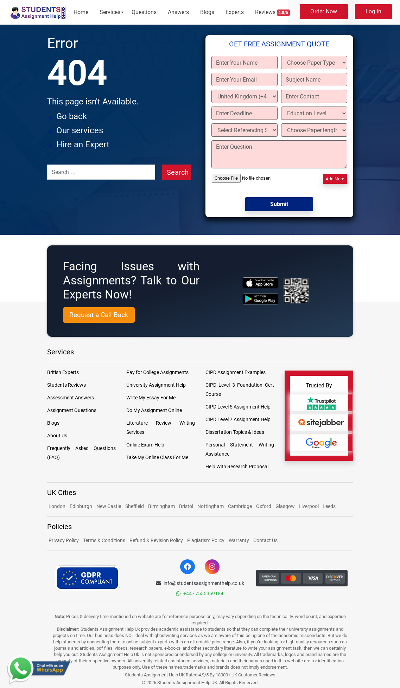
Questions (144, 12)
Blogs (207, 12)
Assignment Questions (71, 410)
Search (178, 172)
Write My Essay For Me (151, 397)
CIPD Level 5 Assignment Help (238, 407)
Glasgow (285, 506)
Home (81, 12)
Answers (178, 12)
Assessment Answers (70, 397)
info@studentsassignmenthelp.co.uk (200, 583)
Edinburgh (81, 506)
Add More (335, 178)
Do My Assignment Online (154, 410)
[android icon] (260, 299)
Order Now (323, 11)
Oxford (263, 506)
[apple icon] (260, 282)
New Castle (108, 506)
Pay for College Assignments (157, 372)
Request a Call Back (98, 315)
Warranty (239, 540)
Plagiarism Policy (205, 540)
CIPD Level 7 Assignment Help (238, 419)
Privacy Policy (64, 540)
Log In (374, 11)
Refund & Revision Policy (156, 540)
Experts (235, 12)
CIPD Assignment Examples (235, 372)
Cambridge (240, 506)
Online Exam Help (145, 445)
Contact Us (265, 540)
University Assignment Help (156, 385)
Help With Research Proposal (236, 466)
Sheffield (134, 506)
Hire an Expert (82, 144)
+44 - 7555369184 (199, 593)
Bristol (186, 506)
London (57, 506)
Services (110, 12)
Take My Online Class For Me (157, 457)
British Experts (63, 372)
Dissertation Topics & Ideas (234, 432)
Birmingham (161, 506)
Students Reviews (66, 385)
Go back (71, 116)
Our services (79, 130)
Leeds (329, 506)
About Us (57, 435)
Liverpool (309, 506)
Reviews (272, 12)
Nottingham (210, 506)
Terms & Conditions (104, 540)
